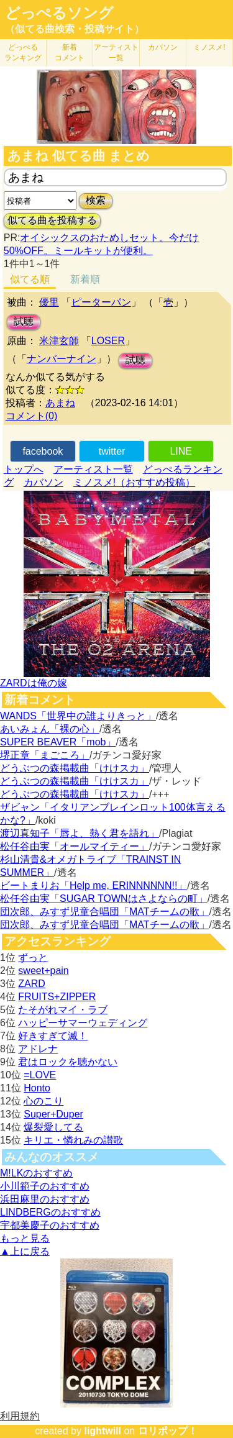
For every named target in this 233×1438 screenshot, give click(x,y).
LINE (181, 451)
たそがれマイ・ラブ (62, 1009)
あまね (60, 403)
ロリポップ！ (168, 1431)
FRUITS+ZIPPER (57, 996)
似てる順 (30, 279)
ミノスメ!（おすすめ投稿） (134, 482)
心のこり (43, 1101)
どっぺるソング (59, 13)
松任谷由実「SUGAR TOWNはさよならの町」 (104, 898)
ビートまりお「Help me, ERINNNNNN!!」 (93, 885)
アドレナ (38, 1049)
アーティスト (116, 52)
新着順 (85, 279)
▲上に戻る (25, 1251)
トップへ (23, 469)
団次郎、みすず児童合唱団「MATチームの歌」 (104, 911)
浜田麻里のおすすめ (44, 1199)
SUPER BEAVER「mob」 (58, 742)
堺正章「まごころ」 (44, 755)
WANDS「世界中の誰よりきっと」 (78, 716)
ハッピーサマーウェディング (82, 1022)
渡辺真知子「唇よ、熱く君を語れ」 (79, 833)
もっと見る (25, 1238)
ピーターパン (101, 302)
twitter (112, 451)
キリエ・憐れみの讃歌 (73, 1140)
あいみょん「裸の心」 (49, 729)
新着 (70, 52)
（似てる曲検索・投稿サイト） (74, 29)
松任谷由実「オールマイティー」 (74, 846)
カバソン (163, 47)
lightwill (102, 1431)
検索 (96, 200)
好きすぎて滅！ (53, 1036)
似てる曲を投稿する (52, 220)
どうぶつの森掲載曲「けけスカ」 (74, 768)
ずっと (33, 957)
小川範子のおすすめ (44, 1186)
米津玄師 (59, 340)
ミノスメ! (209, 47)
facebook (42, 451)
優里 (49, 302)
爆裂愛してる (53, 1127)
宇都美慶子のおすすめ (49, 1225)
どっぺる (23, 52)
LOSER (108, 340)
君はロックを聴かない (67, 1062)
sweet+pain (43, 970)
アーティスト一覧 (93, 469)
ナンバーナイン (61, 358)
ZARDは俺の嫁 (33, 683)
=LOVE (40, 1075)
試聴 (24, 321)
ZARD (31, 983)
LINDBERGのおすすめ (50, 1212)
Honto (37, 1088)
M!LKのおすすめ (36, 1173)
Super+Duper (53, 1114)
